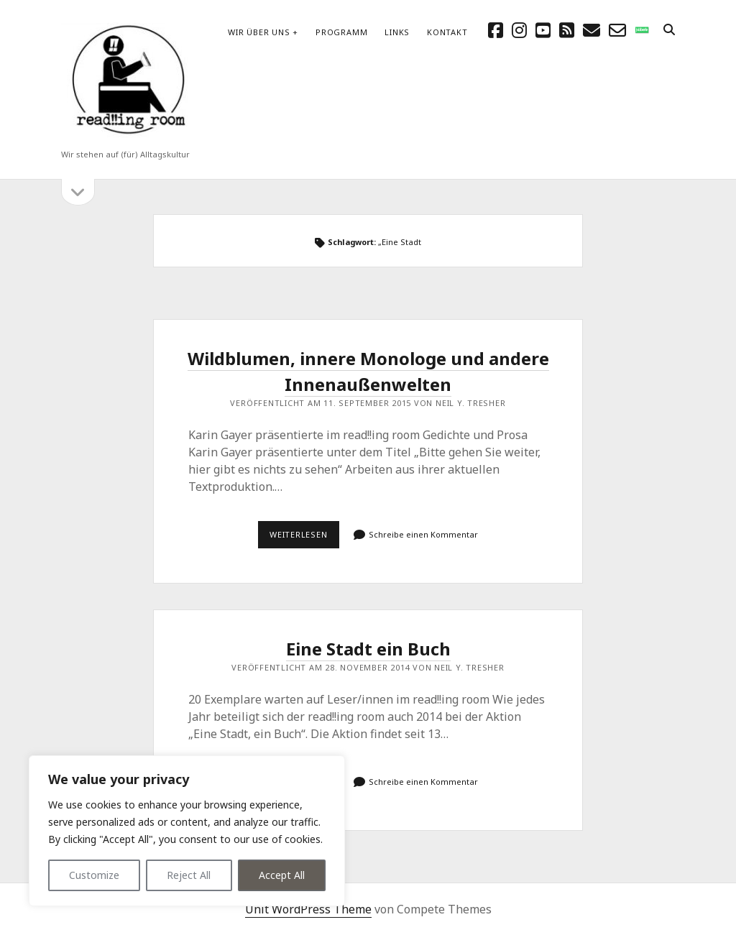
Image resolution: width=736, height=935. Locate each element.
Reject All (189, 875)
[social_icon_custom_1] (642, 30)
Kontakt (447, 32)
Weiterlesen (304, 538)
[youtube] (543, 30)
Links (397, 32)
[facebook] (495, 30)
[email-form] (617, 30)
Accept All (282, 875)
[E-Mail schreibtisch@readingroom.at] (591, 30)
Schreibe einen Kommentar (423, 534)
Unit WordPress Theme (308, 909)
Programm (341, 32)
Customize (94, 875)
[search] (669, 30)
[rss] (566, 30)
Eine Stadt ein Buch (368, 648)
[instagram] (519, 30)
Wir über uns (259, 32)
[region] (187, 830)
